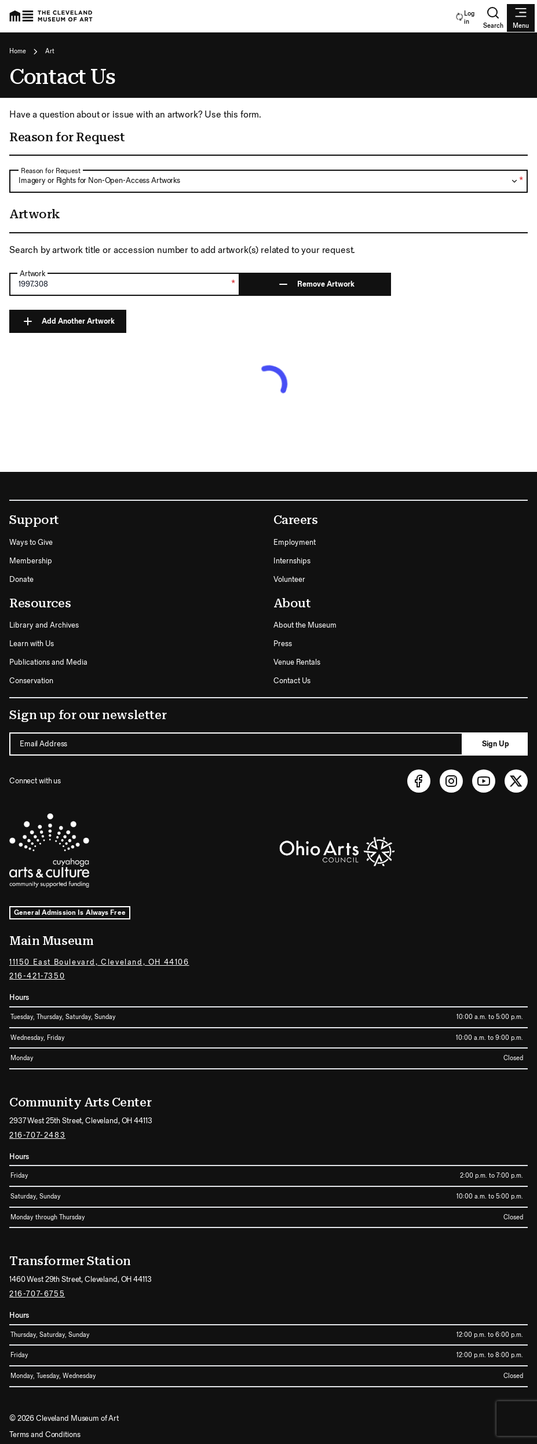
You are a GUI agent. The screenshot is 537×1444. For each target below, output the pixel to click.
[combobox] (268, 181)
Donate (21, 579)
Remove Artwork (315, 284)
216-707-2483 (37, 1135)
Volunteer (289, 579)
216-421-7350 (37, 976)
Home (17, 51)
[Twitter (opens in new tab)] (516, 781)
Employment (294, 542)
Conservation (31, 681)
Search (493, 18)
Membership (30, 561)
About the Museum (305, 625)
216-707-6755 (37, 1294)
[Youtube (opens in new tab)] (483, 781)
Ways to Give (31, 542)
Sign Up (495, 744)
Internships (291, 561)
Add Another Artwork (68, 321)
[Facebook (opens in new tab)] (418, 781)
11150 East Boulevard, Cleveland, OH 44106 (99, 962)
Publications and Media (48, 662)
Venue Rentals (296, 662)
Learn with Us (31, 643)
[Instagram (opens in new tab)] (451, 781)
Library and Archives (44, 625)
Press (282, 643)
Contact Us (291, 681)
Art (49, 51)
